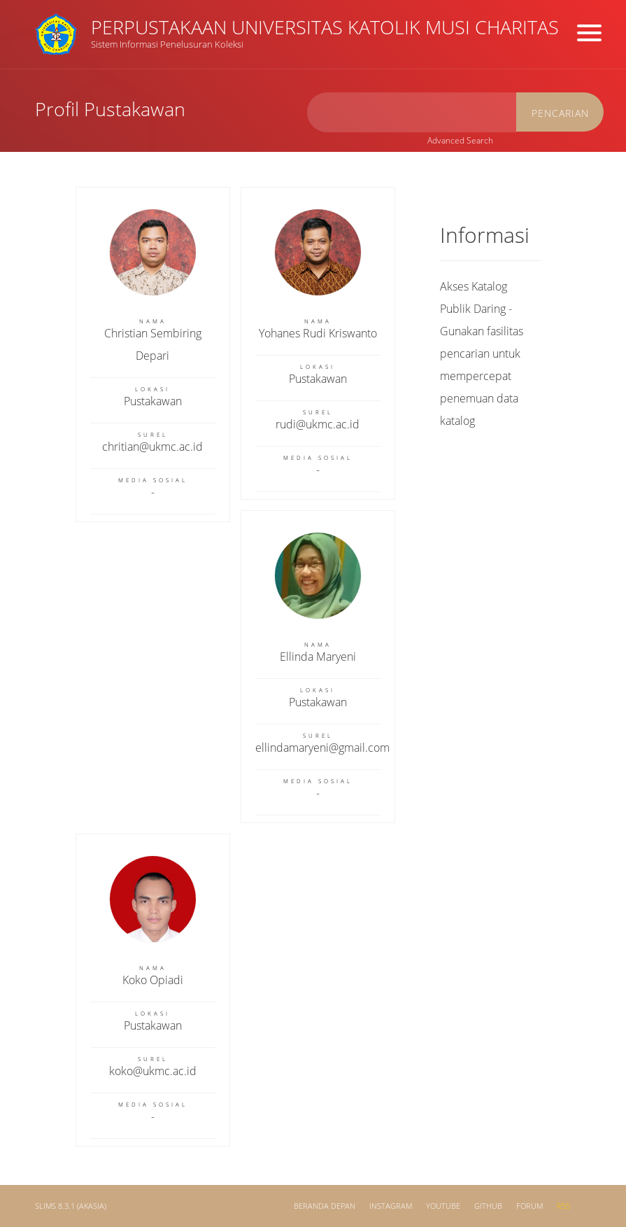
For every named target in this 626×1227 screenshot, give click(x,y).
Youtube (443, 1206)
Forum (529, 1206)
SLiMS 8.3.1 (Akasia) (70, 1206)
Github (488, 1206)
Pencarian (560, 113)
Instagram (390, 1206)
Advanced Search (460, 140)
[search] (412, 112)
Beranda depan (324, 1206)
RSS (563, 1206)
